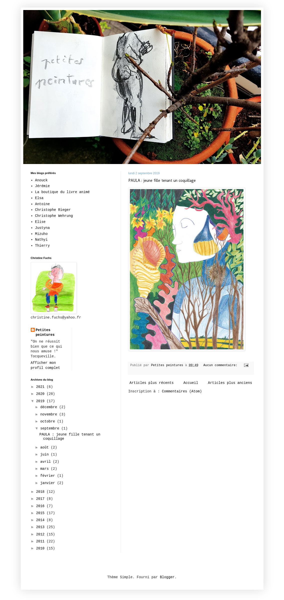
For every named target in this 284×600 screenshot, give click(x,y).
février (48, 476)
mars (45, 469)
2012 (41, 534)
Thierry (42, 246)
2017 (41, 499)
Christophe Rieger (53, 210)
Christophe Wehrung (54, 216)
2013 (41, 527)
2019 (41, 401)
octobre (48, 421)
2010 (41, 548)
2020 (41, 394)
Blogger (167, 577)
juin (45, 455)
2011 (41, 541)
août (45, 447)
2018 (41, 492)
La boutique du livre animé (62, 192)
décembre (49, 407)
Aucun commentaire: (221, 365)
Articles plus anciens (230, 383)
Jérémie (42, 186)
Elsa (39, 198)
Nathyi (41, 240)
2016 (41, 506)
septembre (50, 428)
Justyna (42, 228)
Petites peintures (45, 332)
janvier (48, 483)
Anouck (41, 180)
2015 (41, 513)
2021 (41, 387)
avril (46, 462)
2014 (41, 520)
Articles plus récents (152, 383)
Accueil (190, 383)
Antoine (42, 204)
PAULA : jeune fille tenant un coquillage (162, 180)
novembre (49, 414)
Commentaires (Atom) (182, 391)
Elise (40, 222)
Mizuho (41, 234)
